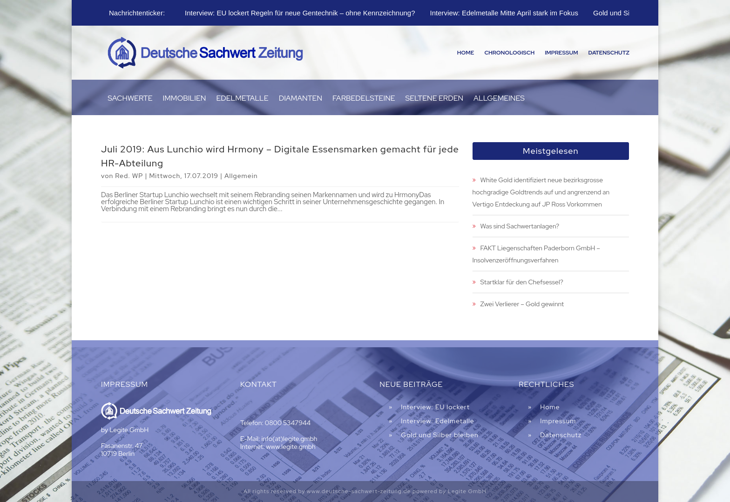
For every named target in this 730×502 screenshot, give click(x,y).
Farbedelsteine (363, 99)
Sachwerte (130, 99)
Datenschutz (608, 52)
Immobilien (184, 99)
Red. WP (129, 176)
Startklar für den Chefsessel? (521, 282)
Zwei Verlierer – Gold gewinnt (522, 304)
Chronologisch (509, 52)
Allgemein (241, 176)
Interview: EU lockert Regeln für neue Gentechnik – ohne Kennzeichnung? (300, 13)
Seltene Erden (435, 99)
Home (465, 52)
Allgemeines (499, 99)
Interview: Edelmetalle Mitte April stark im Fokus (504, 13)
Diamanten (300, 99)
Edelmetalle (242, 99)
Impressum (561, 52)
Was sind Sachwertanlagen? (519, 226)
